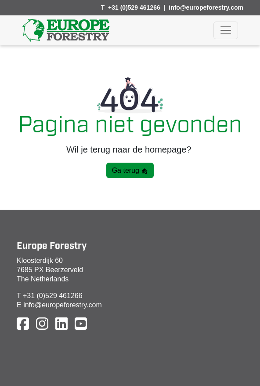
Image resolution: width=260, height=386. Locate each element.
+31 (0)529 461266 (134, 7)
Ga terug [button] (130, 171)
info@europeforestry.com (206, 7)
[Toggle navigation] (225, 30)
